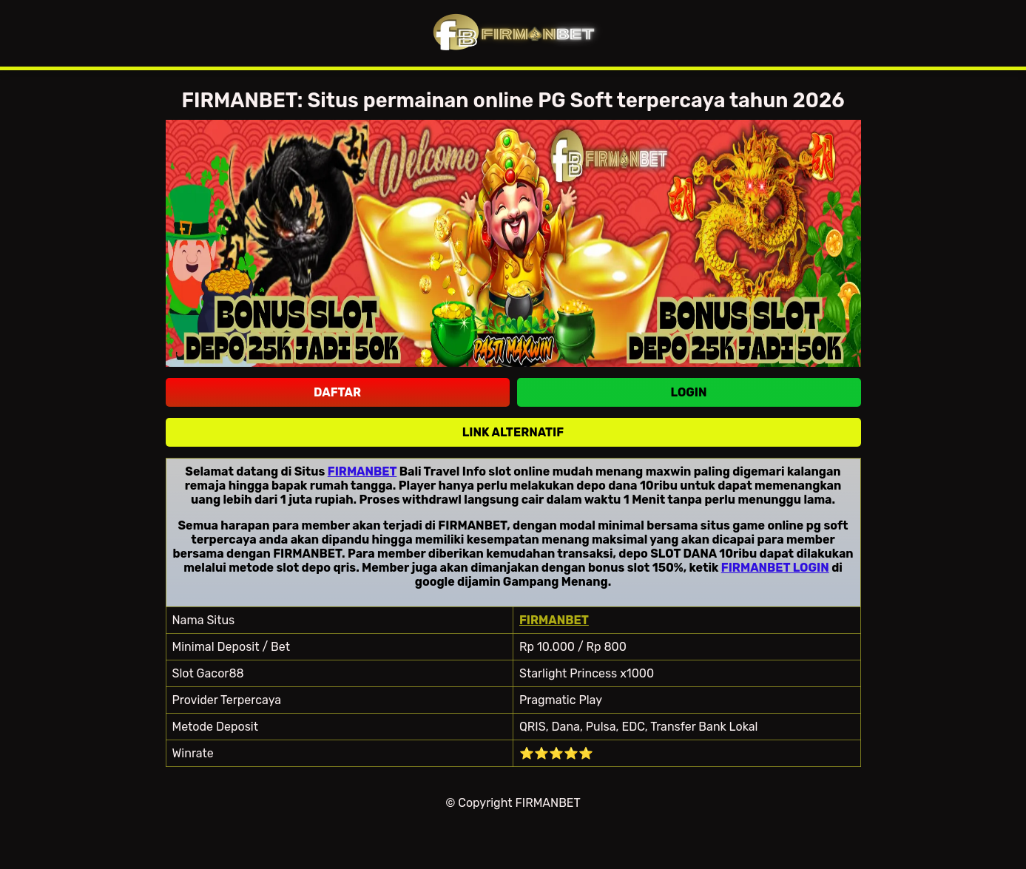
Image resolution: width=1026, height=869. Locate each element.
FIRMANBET (362, 471)
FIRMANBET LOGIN (775, 568)
